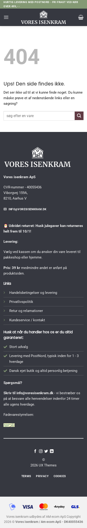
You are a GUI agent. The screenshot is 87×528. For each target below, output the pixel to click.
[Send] (79, 116)
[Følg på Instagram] (41, 451)
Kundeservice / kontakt (27, 320)
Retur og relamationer (26, 311)
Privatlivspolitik (21, 302)
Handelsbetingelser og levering (33, 293)
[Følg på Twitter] (46, 451)
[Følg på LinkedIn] (52, 451)
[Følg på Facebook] (35, 451)
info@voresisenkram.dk (34, 393)
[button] (6, 17)
